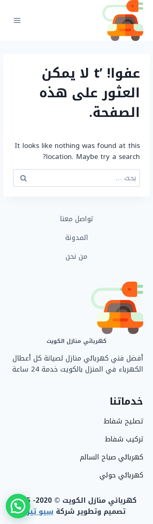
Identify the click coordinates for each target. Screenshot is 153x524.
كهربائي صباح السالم (111, 457)
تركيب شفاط (124, 439)
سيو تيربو (36, 511)
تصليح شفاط (123, 421)
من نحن (76, 256)
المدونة (76, 237)
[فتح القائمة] (17, 20)
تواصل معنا (76, 218)
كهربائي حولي (121, 474)
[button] (18, 506)
